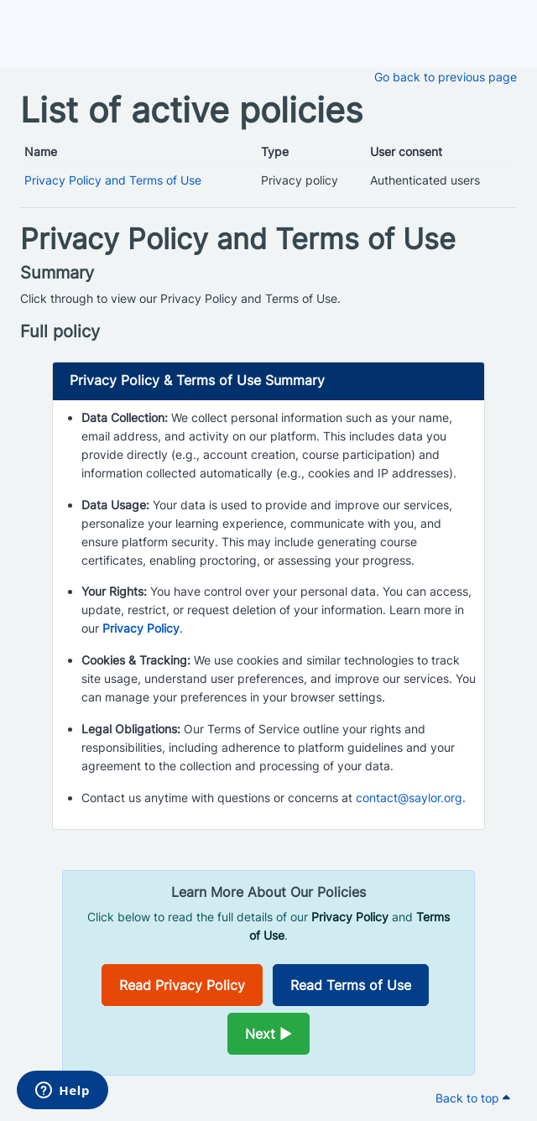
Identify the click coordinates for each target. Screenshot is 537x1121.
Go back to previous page (445, 77)
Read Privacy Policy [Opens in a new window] (182, 985)
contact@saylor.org (409, 797)
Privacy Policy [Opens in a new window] (141, 628)
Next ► (268, 1033)
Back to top (472, 1098)
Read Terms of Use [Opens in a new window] (350, 985)
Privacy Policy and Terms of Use (112, 180)
